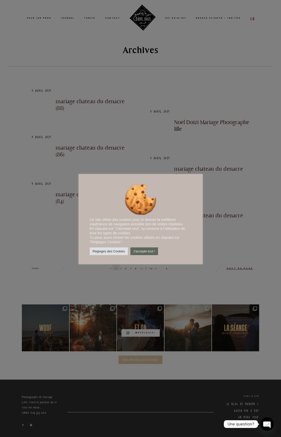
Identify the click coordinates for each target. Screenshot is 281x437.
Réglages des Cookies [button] (109, 251)
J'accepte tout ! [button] (144, 251)
